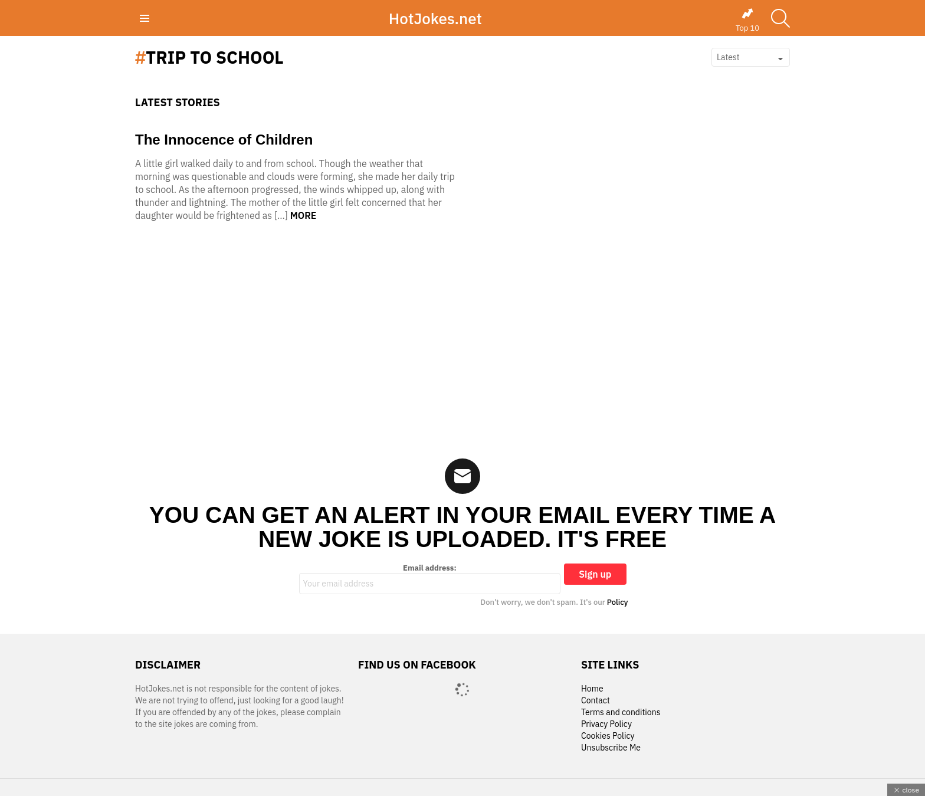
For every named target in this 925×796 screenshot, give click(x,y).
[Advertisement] (462, 343)
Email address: (430, 579)
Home (592, 689)
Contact (595, 701)
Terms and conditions (621, 712)
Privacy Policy (606, 724)
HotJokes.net (435, 18)
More (303, 215)
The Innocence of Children (224, 140)
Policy (617, 602)
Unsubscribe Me (611, 748)
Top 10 (747, 20)
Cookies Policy (607, 736)
